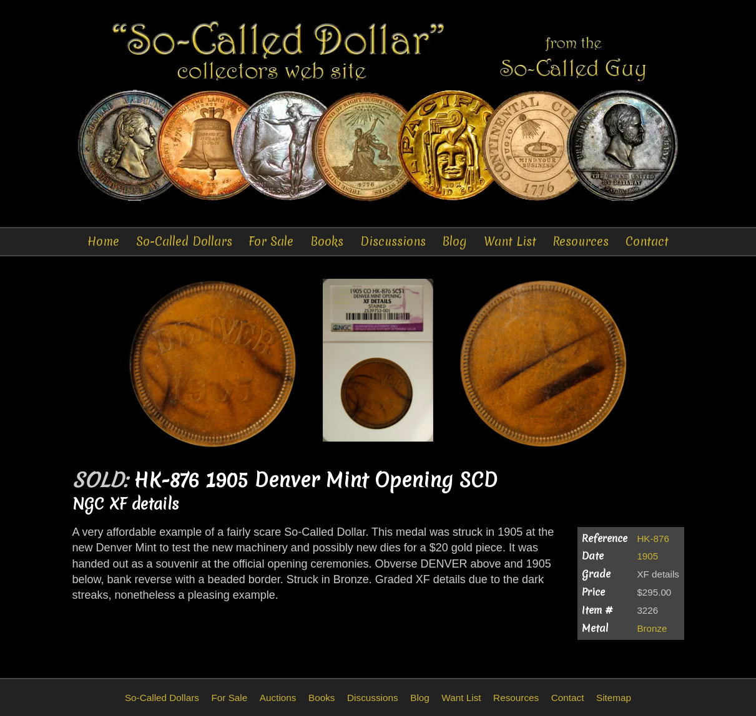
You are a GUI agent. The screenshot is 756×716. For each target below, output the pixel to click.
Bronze (652, 628)
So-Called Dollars (184, 241)
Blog (454, 241)
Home (103, 241)
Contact (647, 241)
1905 (647, 556)
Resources (580, 241)
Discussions (393, 241)
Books (326, 241)
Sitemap (613, 697)
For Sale (270, 241)
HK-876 (653, 538)
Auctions (278, 697)
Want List (510, 241)
